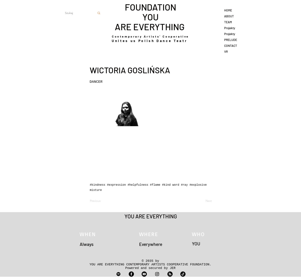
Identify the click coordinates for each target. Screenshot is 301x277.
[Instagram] (157, 274)
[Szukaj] (76, 13)
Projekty (229, 28)
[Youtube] (144, 274)
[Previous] (102, 201)
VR (226, 51)
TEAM (228, 22)
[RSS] (170, 274)
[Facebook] (131, 274)
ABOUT (229, 16)
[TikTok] (183, 274)
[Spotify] (118, 274)
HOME (228, 10)
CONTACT (230, 45)
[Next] (203, 201)
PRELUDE (230, 39)
